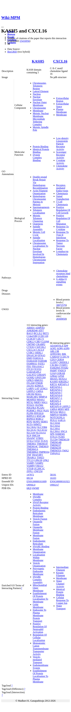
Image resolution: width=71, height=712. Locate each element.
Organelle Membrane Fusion (38, 530)
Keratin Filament (60, 574)
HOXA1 (63, 379)
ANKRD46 (32, 330)
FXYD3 (37, 369)
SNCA (64, 431)
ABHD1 (31, 327)
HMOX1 (38, 380)
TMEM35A (55, 450)
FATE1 (41, 363)
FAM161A (38, 358)
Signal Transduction (62, 197)
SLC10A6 (55, 423)
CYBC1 (31, 352)
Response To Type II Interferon (62, 235)
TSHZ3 (40, 457)
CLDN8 (45, 341)
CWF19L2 (40, 347)
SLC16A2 (55, 425)
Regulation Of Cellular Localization (40, 637)
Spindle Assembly (38, 228)
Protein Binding (40, 146)
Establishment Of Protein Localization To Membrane (40, 597)
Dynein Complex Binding (37, 158)
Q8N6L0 (31, 485)
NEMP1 (63, 414)
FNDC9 (62, 370)
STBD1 (39, 438)
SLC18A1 (55, 428)
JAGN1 (30, 385)
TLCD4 (54, 439)
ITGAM (31, 383)
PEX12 (53, 420)
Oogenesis (38, 224)
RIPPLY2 (31, 416)
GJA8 (53, 373)
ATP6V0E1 (55, 354)
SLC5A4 (31, 432)
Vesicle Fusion (40, 519)
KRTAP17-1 (56, 398)
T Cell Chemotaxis (62, 203)
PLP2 (46, 410)
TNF (29, 454)
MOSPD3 (31, 399)
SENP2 (36, 421)
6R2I (29, 488)
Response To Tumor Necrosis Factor (62, 244)
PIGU (40, 410)
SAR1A (61, 420)
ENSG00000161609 (37, 481)
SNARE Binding (41, 546)
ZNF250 (38, 471)
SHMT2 (37, 424)
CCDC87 (31, 339)
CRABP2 (40, 344)
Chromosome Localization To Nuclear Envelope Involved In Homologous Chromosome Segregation (40, 253)
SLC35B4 (42, 427)
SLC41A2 (42, 430)
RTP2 (29, 421)
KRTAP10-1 (56, 387)
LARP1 (30, 388)
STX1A (53, 437)
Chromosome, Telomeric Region (40, 86)
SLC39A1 (55, 431)
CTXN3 (31, 347)
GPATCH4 (40, 377)
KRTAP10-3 (56, 390)
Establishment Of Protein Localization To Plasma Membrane (40, 676)
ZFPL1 (30, 471)
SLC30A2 (32, 427)
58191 (53, 474)
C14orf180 (32, 336)
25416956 (25, 41)
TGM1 (61, 437)
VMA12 (39, 465)
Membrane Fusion (38, 536)
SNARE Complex (37, 498)
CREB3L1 (64, 362)
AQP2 (53, 348)
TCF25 (44, 441)
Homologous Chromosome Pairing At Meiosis (39, 200)
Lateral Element (41, 91)
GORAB (60, 373)
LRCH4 (30, 394)
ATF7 (41, 330)
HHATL (54, 379)
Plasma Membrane (61, 110)
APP (66, 345)
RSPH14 (31, 419)
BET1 (46, 333)
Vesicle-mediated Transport (37, 660)
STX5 (37, 441)
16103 (53, 478)
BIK (64, 354)
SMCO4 (36, 435)
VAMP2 (39, 463)
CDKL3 (31, 341)
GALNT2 (31, 374)
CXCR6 (54, 365)
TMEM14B (55, 442)
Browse (11, 34)
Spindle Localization (39, 239)
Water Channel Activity (60, 584)
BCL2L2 (38, 333)
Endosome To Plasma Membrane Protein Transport (39, 615)
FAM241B (32, 361)
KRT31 (53, 384)
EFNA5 (41, 355)
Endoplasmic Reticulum (39, 542)
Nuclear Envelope (37, 98)
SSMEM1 (60, 434)
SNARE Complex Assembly (38, 580)
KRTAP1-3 (63, 384)
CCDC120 (43, 336)
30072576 (61, 305)
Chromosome (39, 108)
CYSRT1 (63, 365)
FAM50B (42, 361)
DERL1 (39, 352)
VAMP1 (31, 463)
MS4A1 (41, 399)
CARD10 (54, 356)
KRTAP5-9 (55, 406)
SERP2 (44, 421)
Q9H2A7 (54, 485)
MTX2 (30, 402)
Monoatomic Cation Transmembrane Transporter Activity (41, 648)
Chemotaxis (62, 193)
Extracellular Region (62, 99)
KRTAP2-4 (55, 403)
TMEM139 (63, 439)
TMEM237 (55, 445)
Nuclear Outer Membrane (40, 103)
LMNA (39, 391)
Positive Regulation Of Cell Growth (63, 210)
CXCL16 (60, 61)
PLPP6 (30, 413)
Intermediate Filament (62, 568)
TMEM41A (32, 449)
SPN (52, 434)
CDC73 (40, 339)
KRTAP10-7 (56, 392)
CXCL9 (40, 350)
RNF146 (41, 416)
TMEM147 (42, 443)
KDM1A (39, 385)
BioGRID (12, 51)
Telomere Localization (39, 211)
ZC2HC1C (39, 468)
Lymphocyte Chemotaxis (62, 252)
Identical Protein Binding (60, 592)
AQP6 (60, 348)
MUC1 (62, 412)
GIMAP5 (41, 374)
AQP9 (66, 348)
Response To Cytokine (62, 228)
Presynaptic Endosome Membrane (38, 571)
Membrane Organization (39, 550)
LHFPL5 (31, 391)
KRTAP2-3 (55, 401)
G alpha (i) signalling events (61, 282)
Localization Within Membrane (39, 557)
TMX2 (65, 450)
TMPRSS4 (44, 452)
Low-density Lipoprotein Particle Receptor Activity (62, 144)
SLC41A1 (32, 430)
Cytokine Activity (60, 161)
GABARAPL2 (34, 372)
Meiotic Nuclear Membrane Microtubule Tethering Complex (41, 119)
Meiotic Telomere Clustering (38, 218)
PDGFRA (31, 408)
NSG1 (44, 402)
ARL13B (54, 351)
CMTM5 (31, 344)
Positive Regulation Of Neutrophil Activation (40, 627)
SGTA (30, 424)
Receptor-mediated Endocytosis (62, 188)
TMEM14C (32, 446)
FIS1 (29, 366)
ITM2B (39, 383)
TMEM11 (31, 443)
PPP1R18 (38, 413)
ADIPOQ (39, 327)
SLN (29, 435)
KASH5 (38, 61)
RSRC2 (39, 419)
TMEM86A (32, 452)
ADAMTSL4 (56, 345)
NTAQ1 (30, 405)
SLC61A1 (41, 432)
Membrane (38, 110)
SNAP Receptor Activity (40, 503)
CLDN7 (54, 362)
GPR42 (53, 376)
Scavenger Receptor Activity (61, 155)
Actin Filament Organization (40, 192)
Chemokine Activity (61, 167)
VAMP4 (31, 465)
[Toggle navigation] (2, 27)
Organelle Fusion (37, 523)
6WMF (35, 488)
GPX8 (61, 376)
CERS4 (60, 359)
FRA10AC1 (38, 366)
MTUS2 (54, 412)
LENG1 (44, 388)
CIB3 (37, 341)
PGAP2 (40, 408)
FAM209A (55, 368)
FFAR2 (64, 368)
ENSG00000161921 (60, 481)
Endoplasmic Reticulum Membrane (39, 513)
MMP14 (43, 396)
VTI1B (30, 468)
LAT (37, 388)
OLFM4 (39, 405)
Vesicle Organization (39, 564)
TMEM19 (43, 446)
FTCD (30, 369)
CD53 (53, 359)
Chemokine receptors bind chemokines (63, 273)
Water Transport (61, 607)
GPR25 (30, 380)
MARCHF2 (32, 396)
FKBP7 (53, 370)
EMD (29, 358)
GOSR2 (30, 377)
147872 (30, 474)
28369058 (61, 319)
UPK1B (38, 460)
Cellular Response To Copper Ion (62, 600)
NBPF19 (54, 414)
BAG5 (30, 333)
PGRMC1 (31, 410)
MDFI (61, 409)
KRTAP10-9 (56, 395)
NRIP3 (37, 402)
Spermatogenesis (41, 207)
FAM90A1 (32, 363)
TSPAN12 (55, 453)
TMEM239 (55, 448)
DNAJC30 (32, 355)
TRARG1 (31, 457)
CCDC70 (64, 356)
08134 (30, 478)
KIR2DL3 (64, 381)
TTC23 (30, 460)
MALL (38, 394)
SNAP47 (31, 438)
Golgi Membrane (38, 605)
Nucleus (37, 94)
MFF (67, 409)
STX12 (30, 441)
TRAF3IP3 (37, 454)
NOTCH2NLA (57, 417)
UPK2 (46, 460)
